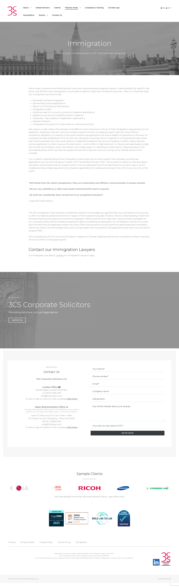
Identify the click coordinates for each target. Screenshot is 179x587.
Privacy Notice (27, 542)
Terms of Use (64, 542)
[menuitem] (27, 7)
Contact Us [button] (17, 320)
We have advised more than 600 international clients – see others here (89, 496)
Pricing (11, 542)
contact (60, 255)
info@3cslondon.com (51, 396)
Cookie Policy (46, 542)
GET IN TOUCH (128, 433)
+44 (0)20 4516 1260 (51, 393)
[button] (167, 488)
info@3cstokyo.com (51, 424)
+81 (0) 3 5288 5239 (51, 421)
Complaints (81, 542)
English (165, 8)
